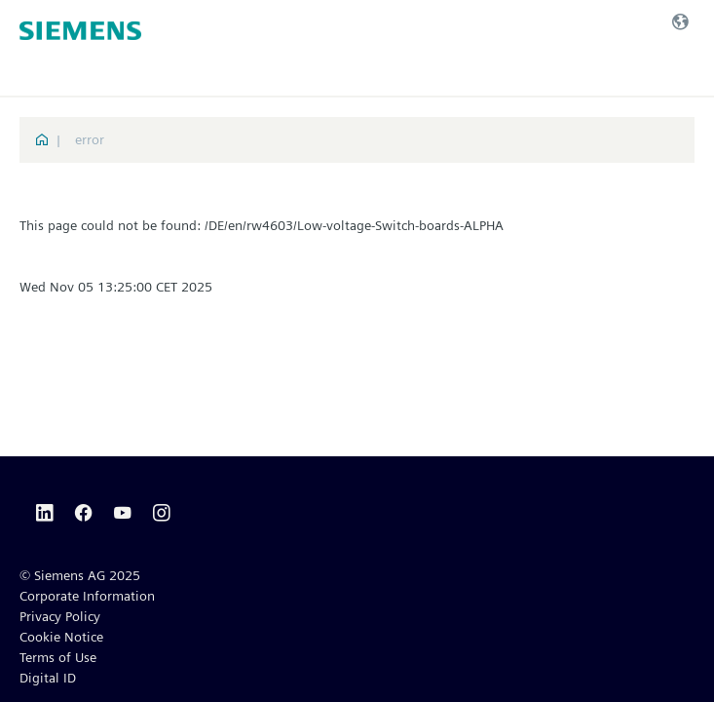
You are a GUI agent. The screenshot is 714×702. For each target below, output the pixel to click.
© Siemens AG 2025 (79, 575)
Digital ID (47, 677)
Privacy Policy (59, 616)
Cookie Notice (61, 636)
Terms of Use (57, 657)
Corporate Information (87, 596)
